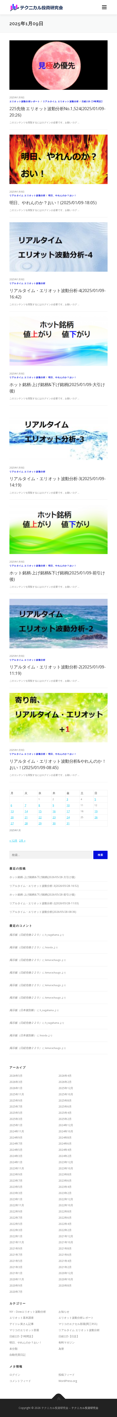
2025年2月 (65, 1119)
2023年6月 (65, 1180)
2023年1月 (16, 1199)
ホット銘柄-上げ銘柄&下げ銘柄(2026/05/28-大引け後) (42, 877)
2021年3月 (16, 1267)
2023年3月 (16, 1193)
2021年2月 (65, 1267)
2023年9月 (16, 1174)
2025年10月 (65, 1094)
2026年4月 (65, 1075)
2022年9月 (16, 1211)
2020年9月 (16, 1285)
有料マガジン (66, 1342)
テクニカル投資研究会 (84, 1408)
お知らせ (63, 1311)
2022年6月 (65, 1217)
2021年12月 (65, 1236)
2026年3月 (16, 1082)
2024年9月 (16, 1137)
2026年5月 (16, 1075)
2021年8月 (65, 1248)
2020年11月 (16, 1279)
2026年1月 (16, 1088)
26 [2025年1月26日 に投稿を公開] (96, 817)
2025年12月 (65, 1088)
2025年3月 (16, 1119)
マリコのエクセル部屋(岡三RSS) (77, 1324)
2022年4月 (65, 1224)
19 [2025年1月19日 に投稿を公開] (96, 811)
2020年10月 (65, 1279)
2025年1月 (16, 1125)
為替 (61, 1348)
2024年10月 (65, 1131)
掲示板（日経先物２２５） (25, 934)
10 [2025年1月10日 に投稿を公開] (68, 805)
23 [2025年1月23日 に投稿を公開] (54, 817)
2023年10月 (65, 1168)
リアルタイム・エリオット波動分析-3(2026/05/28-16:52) (44, 886)
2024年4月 (65, 1150)
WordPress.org (67, 1381)
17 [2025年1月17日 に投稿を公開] (68, 811)
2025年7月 (16, 1106)
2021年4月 (65, 1261)
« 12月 (13, 840)
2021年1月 (16, 1273)
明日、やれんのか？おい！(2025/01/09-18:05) (52, 202)
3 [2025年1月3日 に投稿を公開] (67, 799)
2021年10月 (65, 1242)
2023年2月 (65, 1193)
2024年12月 (65, 1125)
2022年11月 (16, 1205)
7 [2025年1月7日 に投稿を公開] (25, 805)
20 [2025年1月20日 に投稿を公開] (12, 817)
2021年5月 (16, 1261)
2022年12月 (65, 1199)
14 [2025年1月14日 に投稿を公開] (26, 811)
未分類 (13, 1348)
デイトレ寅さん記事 (21, 1324)
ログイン (14, 1374)
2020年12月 (65, 1273)
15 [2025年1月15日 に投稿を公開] (40, 811)
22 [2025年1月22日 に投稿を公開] (40, 817)
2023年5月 (16, 1187)
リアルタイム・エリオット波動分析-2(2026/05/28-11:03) (44, 903)
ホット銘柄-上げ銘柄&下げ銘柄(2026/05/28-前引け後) (42, 894)
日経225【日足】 (68, 1336)
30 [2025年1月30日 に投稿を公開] (54, 823)
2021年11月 (16, 1242)
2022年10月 (65, 1205)
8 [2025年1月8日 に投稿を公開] (39, 805)
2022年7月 (16, 1217)
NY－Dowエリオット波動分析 (27, 1311)
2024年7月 (16, 1143)
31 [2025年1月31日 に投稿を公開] (68, 823)
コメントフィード (20, 1381)
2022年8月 (65, 1211)
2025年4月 (65, 1112)
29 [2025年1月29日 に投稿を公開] (40, 823)
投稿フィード (66, 1374)
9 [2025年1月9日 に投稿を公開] (53, 805)
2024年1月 (16, 1162)
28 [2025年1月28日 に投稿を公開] (26, 823)
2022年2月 (65, 1230)
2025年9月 (16, 1100)
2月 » (22, 840)
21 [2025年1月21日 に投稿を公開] (26, 817)
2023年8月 (65, 1174)
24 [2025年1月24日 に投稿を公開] (68, 817)
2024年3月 (16, 1156)
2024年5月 (16, 1150)
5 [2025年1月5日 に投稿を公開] (95, 799)
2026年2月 (65, 1082)
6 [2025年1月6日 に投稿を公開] (11, 805)
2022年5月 (16, 1224)
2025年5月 (16, 1112)
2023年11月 (16, 1168)
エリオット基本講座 (21, 1317)
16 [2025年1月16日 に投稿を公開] (54, 811)
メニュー (104, 7)
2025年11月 (16, 1094)
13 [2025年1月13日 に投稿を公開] (12, 811)
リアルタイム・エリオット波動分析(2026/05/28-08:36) (42, 912)
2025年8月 (65, 1100)
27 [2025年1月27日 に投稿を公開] (12, 823)
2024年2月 (65, 1156)
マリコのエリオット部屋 (24, 1330)
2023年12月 (65, 1162)
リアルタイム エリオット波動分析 (61, 101)
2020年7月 (16, 1291)
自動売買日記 (17, 1354)
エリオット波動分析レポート (24, 101)
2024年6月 (65, 1143)
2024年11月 (16, 1131)
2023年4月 (65, 1187)
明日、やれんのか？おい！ (62, 195)
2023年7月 (16, 1180)
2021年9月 (16, 1248)
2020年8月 (65, 1285)
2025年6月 (65, 1106)
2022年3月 (16, 1230)
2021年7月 (16, 1254)
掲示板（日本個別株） (22, 1010)
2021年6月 (65, 1254)
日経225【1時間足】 (93, 101)
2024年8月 (65, 1137)
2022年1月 (16, 1236)
